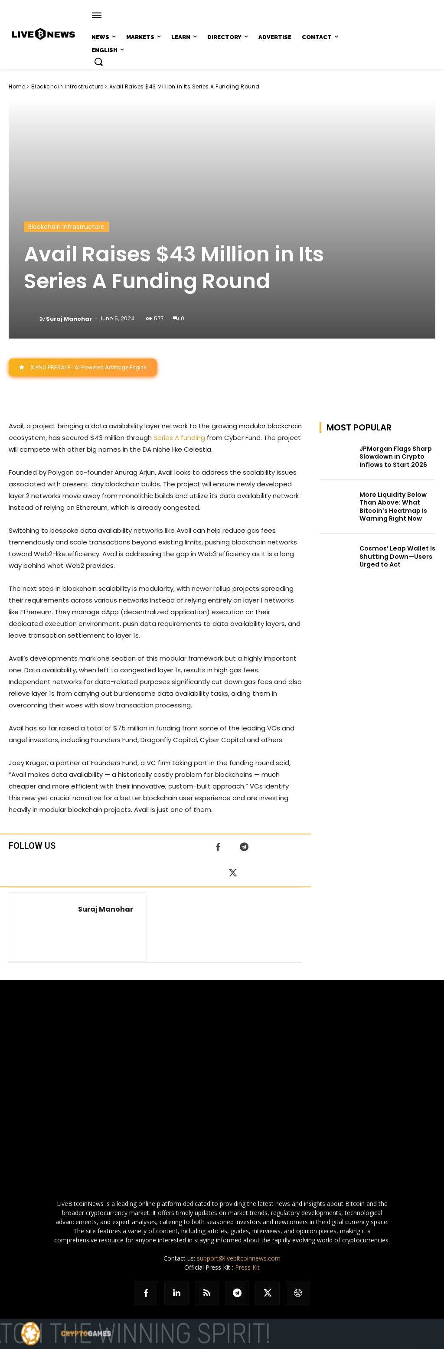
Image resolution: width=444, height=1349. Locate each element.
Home (17, 86)
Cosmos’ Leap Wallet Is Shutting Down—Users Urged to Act (396, 556)
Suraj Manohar (69, 319)
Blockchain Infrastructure (67, 86)
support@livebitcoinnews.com (239, 1258)
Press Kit (247, 1267)
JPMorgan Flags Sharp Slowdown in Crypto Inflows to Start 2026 (395, 456)
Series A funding (179, 437)
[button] (98, 61)
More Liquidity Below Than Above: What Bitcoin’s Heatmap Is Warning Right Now (392, 506)
